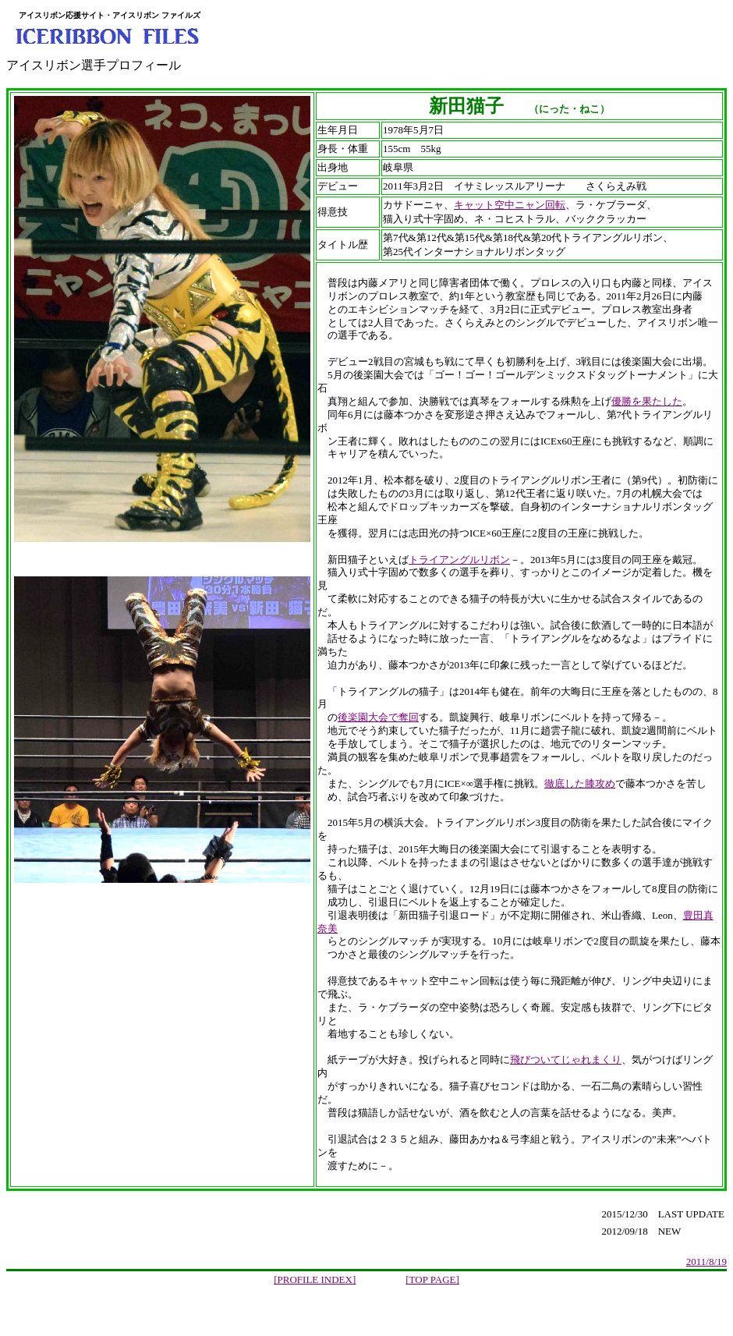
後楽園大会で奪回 (378, 717)
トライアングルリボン (459, 559)
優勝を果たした (646, 401)
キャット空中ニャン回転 (509, 205)
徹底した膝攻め (579, 783)
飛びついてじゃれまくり (565, 1059)
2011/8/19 (706, 1261)
